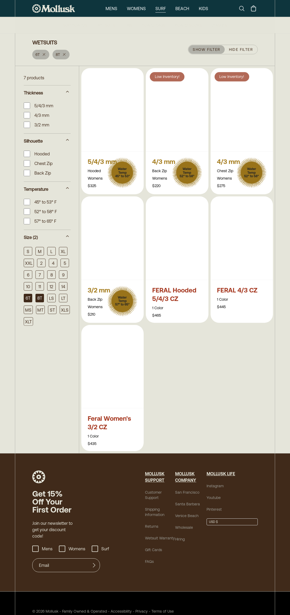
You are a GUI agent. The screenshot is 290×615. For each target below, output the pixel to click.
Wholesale (183, 518)
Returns (151, 511)
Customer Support (158, 483)
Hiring (180, 529)
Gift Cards (153, 535)
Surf (160, 8)
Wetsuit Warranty (158, 523)
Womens (135, 8)
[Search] (244, 8)
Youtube (213, 488)
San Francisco (185, 483)
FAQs (149, 546)
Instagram (214, 476)
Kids (204, 8)
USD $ (213, 512)
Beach (182, 8)
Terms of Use (151, 595)
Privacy (132, 595)
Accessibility (112, 595)
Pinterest (213, 500)
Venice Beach (185, 506)
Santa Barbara (185, 494)
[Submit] (94, 549)
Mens (110, 8)
